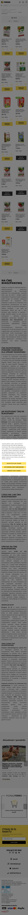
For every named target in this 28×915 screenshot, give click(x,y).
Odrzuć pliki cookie (14, 470)
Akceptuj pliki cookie (14, 463)
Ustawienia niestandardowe (14, 467)
